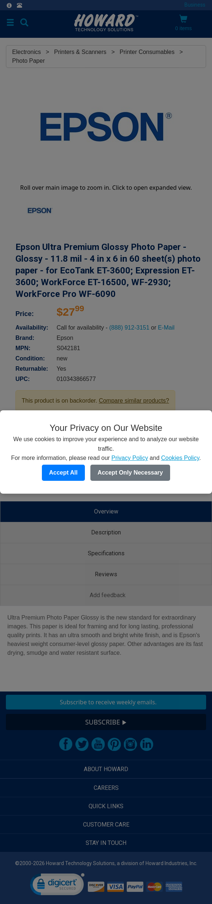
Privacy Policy (129, 458)
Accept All (63, 472)
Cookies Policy (180, 458)
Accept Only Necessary (130, 472)
